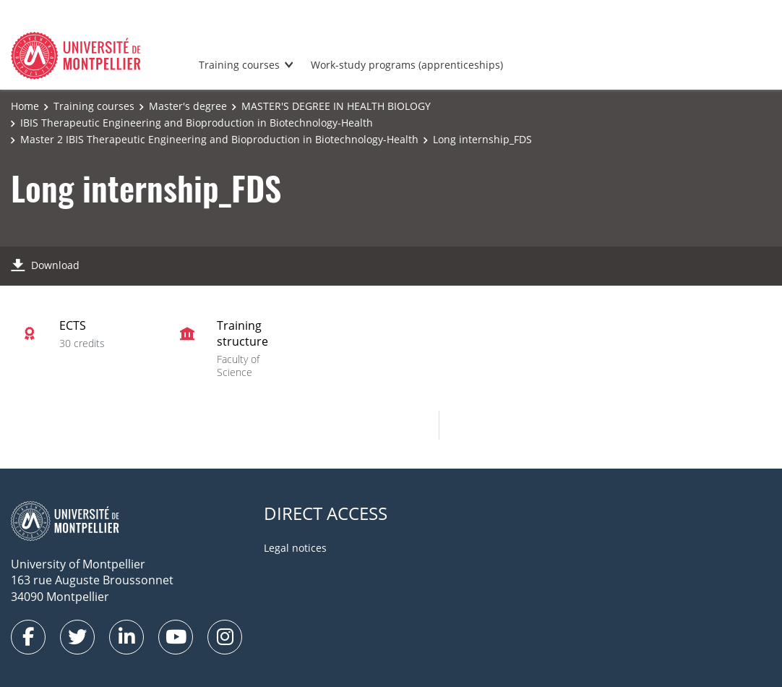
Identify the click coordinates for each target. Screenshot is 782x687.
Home (25, 106)
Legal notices (295, 548)
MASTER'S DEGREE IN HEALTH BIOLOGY (336, 106)
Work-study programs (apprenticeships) (407, 65)
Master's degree (188, 106)
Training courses (239, 65)
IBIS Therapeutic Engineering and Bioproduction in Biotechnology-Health (196, 122)
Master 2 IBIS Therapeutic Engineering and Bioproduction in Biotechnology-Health (219, 139)
